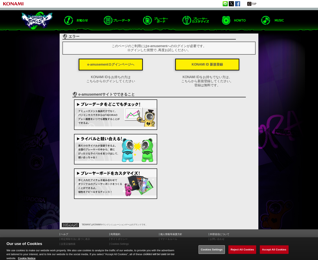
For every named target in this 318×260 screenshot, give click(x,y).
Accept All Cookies (274, 251)
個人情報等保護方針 (171, 234)
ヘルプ (64, 234)
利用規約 (115, 234)
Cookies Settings (212, 251)
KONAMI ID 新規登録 (207, 64)
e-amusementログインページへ (110, 64)
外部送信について (219, 234)
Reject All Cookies (242, 251)
